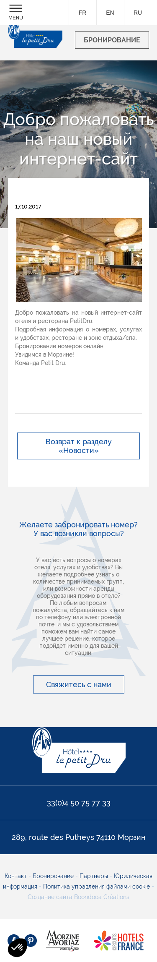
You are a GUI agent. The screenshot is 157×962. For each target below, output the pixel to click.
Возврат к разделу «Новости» (79, 446)
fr (83, 12)
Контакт (16, 876)
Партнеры (95, 876)
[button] (18, 948)
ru (138, 12)
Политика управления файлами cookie (95, 886)
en (110, 12)
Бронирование (54, 876)
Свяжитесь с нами (78, 684)
